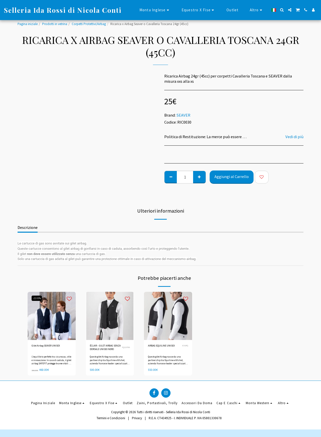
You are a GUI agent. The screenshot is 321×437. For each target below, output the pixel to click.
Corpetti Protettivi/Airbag (89, 24)
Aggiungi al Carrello (231, 176)
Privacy (137, 420)
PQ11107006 (124, 348)
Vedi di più (294, 136)
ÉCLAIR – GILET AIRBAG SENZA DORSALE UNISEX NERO (101, 349)
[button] (282, 10)
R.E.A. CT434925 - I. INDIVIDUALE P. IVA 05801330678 (185, 420)
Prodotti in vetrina (54, 24)
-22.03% (38, 298)
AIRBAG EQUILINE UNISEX (160, 349)
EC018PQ (184, 348)
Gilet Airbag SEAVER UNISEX (50, 346)
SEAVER (183, 115)
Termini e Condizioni (111, 420)
